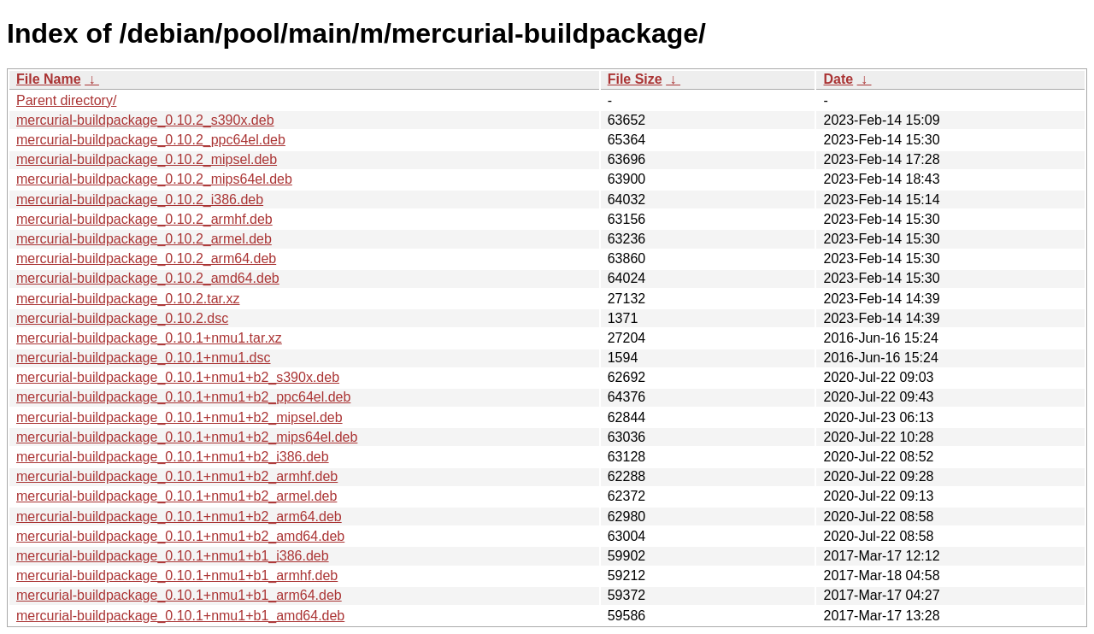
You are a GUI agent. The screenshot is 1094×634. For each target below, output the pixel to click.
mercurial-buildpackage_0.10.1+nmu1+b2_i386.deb (172, 456)
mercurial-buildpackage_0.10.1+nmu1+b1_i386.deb (172, 556)
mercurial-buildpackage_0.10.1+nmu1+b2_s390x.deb (177, 377)
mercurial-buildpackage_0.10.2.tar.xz (127, 298)
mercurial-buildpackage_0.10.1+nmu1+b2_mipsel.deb (179, 417)
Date (838, 79)
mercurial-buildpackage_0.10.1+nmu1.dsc (143, 357)
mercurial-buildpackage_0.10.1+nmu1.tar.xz (149, 338)
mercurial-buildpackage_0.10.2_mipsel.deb (146, 159)
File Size (635, 79)
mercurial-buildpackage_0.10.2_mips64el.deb (154, 179)
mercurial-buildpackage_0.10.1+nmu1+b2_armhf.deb (177, 476)
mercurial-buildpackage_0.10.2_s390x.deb (145, 120)
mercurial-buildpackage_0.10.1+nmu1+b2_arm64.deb (179, 516)
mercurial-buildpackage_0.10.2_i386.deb (139, 199)
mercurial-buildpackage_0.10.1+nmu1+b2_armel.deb (176, 496)
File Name (48, 79)
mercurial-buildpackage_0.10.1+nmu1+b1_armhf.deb (177, 575)
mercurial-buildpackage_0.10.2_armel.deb (144, 239)
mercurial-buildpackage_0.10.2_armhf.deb (144, 219)
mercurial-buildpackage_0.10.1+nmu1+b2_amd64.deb (180, 536)
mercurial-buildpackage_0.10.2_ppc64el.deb (150, 139)
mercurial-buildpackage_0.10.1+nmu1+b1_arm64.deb (179, 595)
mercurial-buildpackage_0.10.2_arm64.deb (146, 258)
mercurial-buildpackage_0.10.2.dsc (122, 318)
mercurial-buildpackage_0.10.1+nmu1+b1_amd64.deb (180, 615)
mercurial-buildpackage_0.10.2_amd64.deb (147, 278)
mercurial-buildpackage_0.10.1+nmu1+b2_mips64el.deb (186, 437)
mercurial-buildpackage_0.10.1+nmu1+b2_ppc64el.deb (183, 397)
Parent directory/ (66, 100)
